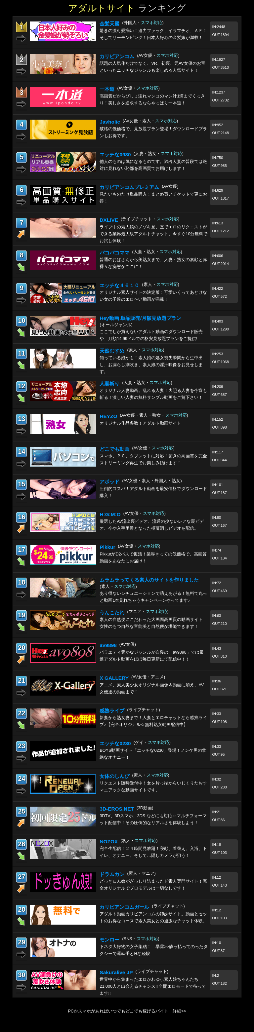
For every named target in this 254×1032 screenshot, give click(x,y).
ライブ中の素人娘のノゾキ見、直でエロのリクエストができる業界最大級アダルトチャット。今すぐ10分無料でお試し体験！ (153, 234)
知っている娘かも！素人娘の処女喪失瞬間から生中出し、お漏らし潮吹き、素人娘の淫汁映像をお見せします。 (151, 365)
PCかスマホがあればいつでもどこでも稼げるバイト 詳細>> (127, 1011)
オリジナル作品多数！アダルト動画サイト (140, 423)
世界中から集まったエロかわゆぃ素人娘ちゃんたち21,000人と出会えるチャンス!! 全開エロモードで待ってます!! (153, 986)
